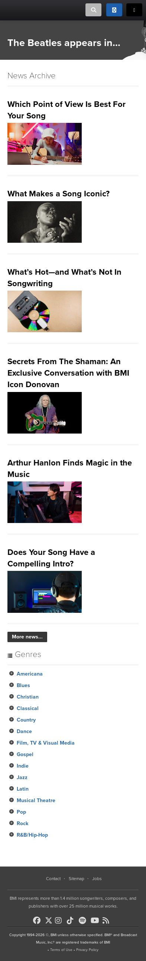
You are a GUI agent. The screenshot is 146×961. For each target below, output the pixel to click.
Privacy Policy (87, 950)
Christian (28, 697)
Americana (30, 674)
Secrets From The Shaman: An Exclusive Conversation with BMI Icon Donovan (68, 373)
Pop (21, 812)
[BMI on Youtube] (96, 920)
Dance (24, 731)
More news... (27, 637)
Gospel (25, 754)
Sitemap (76, 878)
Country (26, 720)
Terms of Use (61, 950)
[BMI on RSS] (108, 920)
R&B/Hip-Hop (32, 835)
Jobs (97, 878)
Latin (23, 789)
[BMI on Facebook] (38, 920)
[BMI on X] (49, 918)
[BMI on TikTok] (72, 920)
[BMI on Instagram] (60, 920)
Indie (23, 766)
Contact (53, 878)
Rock (22, 823)
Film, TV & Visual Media (46, 743)
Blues (23, 685)
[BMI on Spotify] (84, 920)
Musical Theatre (36, 800)
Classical (28, 708)
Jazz (22, 777)
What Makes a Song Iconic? (58, 194)
